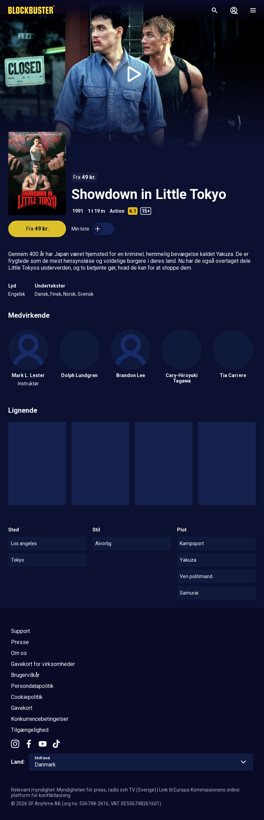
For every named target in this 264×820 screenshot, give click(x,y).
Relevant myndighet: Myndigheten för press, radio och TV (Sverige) (83, 790)
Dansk (41, 294)
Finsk (55, 294)
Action (117, 211)
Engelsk (16, 294)
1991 (77, 211)
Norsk (69, 294)
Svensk (86, 294)
